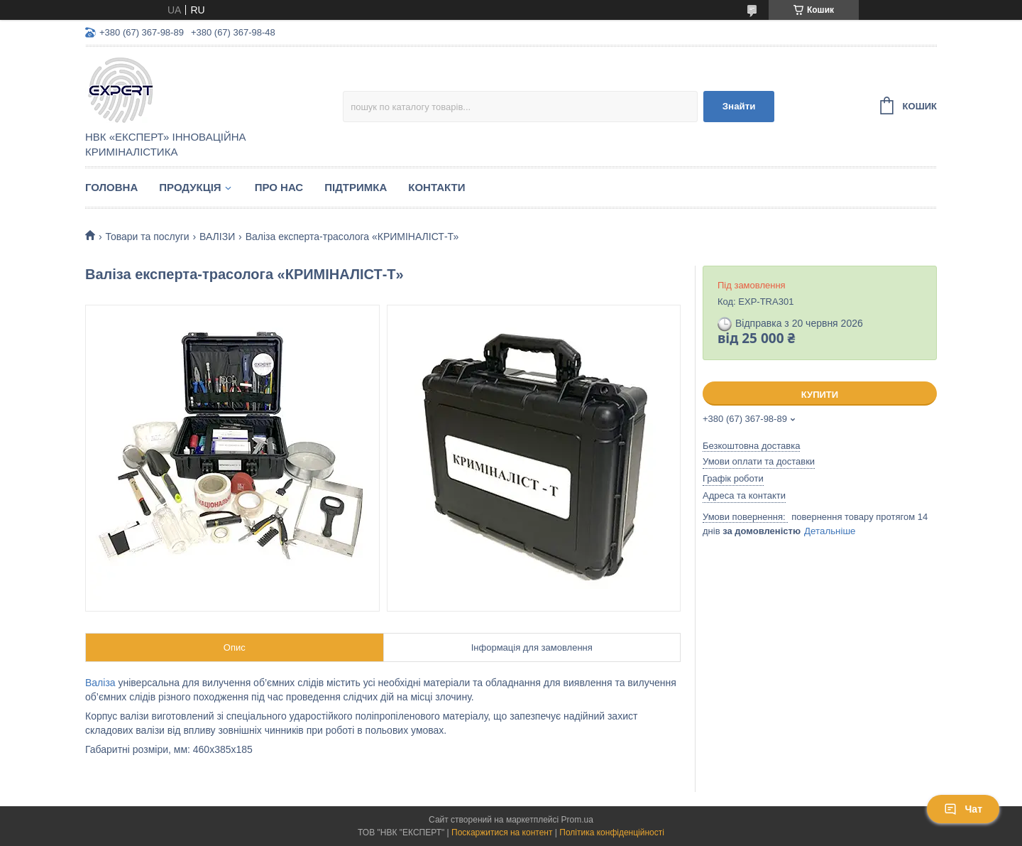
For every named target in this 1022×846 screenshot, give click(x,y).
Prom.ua (577, 820)
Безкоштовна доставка (751, 445)
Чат (963, 809)
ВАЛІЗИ (217, 236)
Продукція (190, 187)
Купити (819, 394)
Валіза (100, 682)
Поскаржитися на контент (501, 832)
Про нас (279, 187)
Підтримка (355, 187)
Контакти (436, 187)
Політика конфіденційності (611, 832)
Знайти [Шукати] (739, 106)
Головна (111, 187)
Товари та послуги (147, 236)
